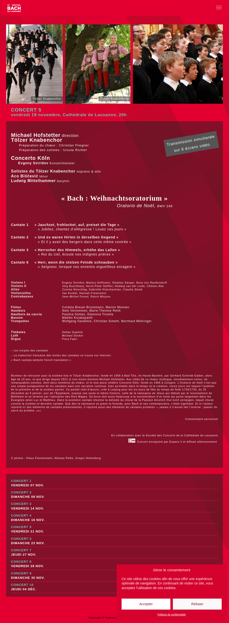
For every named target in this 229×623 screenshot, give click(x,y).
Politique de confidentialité (171, 614)
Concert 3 (114, 506)
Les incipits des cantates (31, 350)
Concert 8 (114, 564)
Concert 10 (114, 587)
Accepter (146, 604)
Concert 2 (114, 494)
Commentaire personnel (201, 419)
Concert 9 (114, 576)
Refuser (197, 604)
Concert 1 (114, 483)
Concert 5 (114, 529)
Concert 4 (114, 518)
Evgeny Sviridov (32, 163)
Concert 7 (114, 552)
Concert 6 (114, 541)
